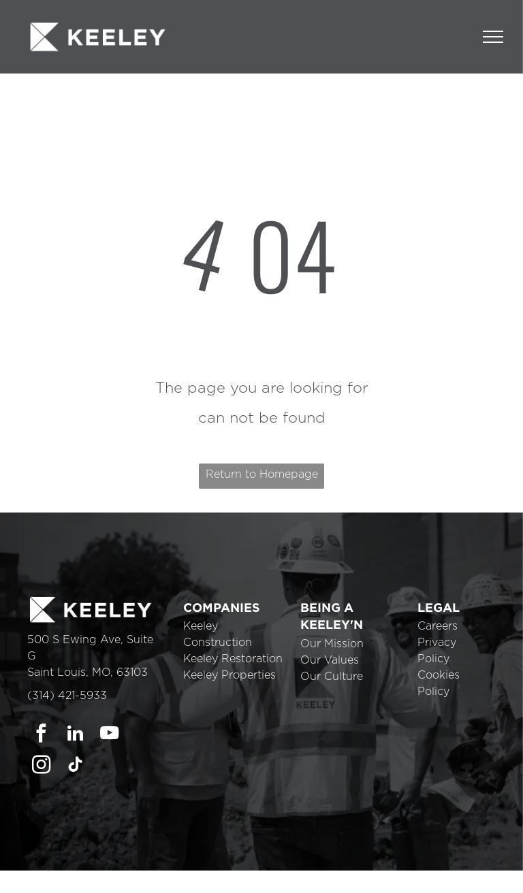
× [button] (511, 861)
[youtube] (109, 735)
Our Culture (331, 676)
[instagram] (41, 766)
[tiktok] (75, 766)
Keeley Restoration (233, 658)
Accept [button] (401, 873)
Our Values (329, 660)
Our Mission (332, 643)
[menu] (493, 36)
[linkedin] (75, 735)
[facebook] (41, 735)
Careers (437, 626)
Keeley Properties (229, 675)
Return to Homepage (262, 474)
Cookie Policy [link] (338, 873)
